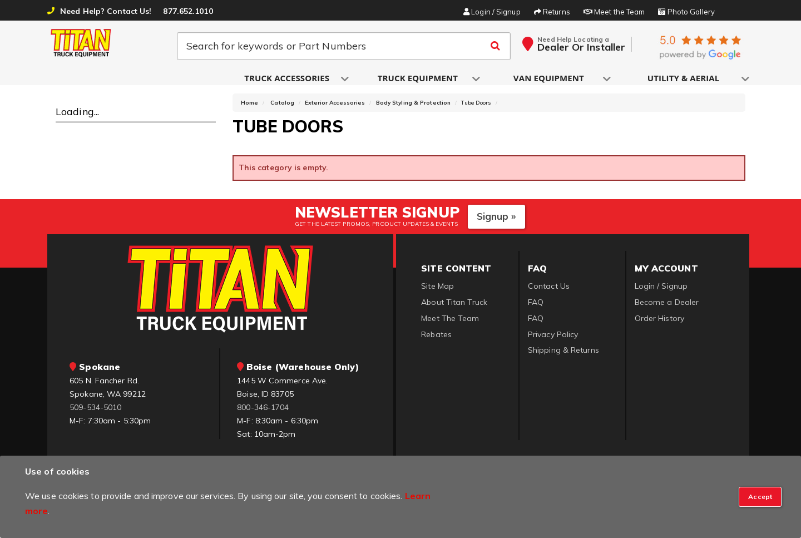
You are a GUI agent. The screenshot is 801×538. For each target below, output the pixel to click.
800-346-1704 (263, 412)
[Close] (760, 497)
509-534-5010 (95, 412)
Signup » (496, 222)
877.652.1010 (187, 11)
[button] (287, 78)
